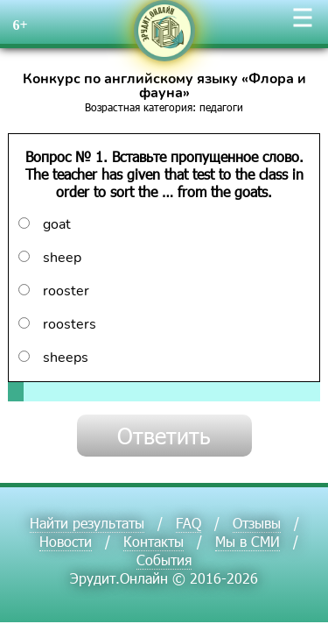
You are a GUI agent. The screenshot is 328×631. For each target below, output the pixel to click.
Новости (65, 541)
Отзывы (257, 523)
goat (44, 224)
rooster (53, 291)
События (164, 559)
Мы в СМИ (247, 541)
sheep (49, 257)
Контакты (153, 541)
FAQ (188, 523)
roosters (57, 324)
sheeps (53, 357)
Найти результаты (87, 523)
